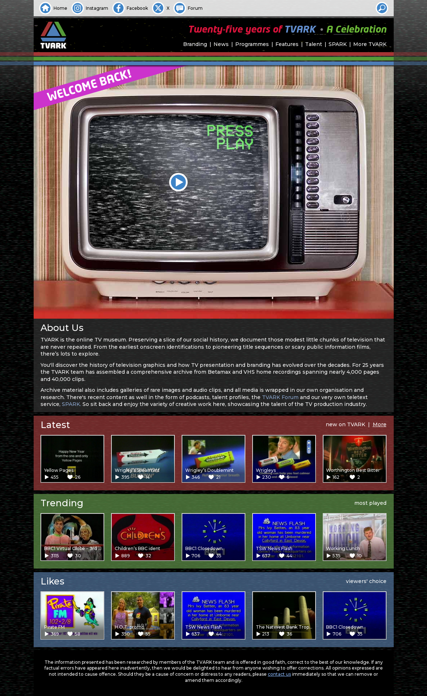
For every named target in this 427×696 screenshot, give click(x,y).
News (221, 44)
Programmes (252, 44)
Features (287, 44)
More (379, 424)
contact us (279, 674)
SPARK (338, 44)
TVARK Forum (280, 397)
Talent (313, 44)
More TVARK (369, 44)
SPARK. (71, 404)
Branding (195, 44)
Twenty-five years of (287, 29)
